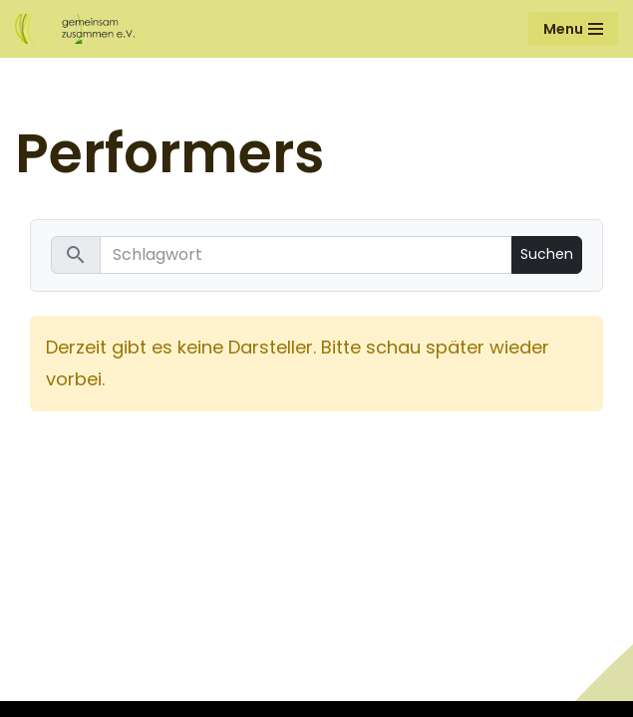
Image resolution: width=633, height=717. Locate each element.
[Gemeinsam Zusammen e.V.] (75, 29)
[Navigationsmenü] (573, 29)
